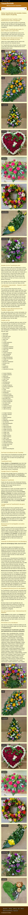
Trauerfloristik (7, 3)
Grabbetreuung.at (7, 627)
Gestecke (5, 502)
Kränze (3, 463)
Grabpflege (3, 518)
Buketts (7, 463)
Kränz (2, 614)
